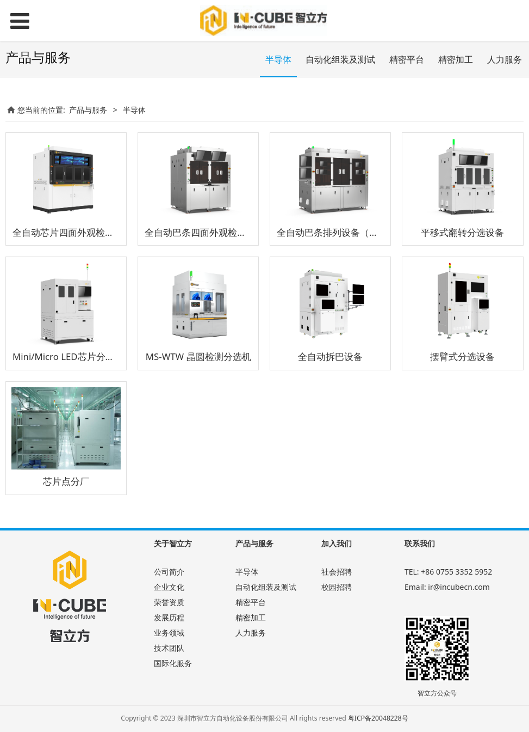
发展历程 (169, 617)
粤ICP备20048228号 (378, 718)
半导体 (278, 59)
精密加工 (455, 59)
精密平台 (406, 59)
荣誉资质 (169, 602)
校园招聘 (336, 587)
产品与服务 (88, 110)
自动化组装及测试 (340, 59)
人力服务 (504, 59)
